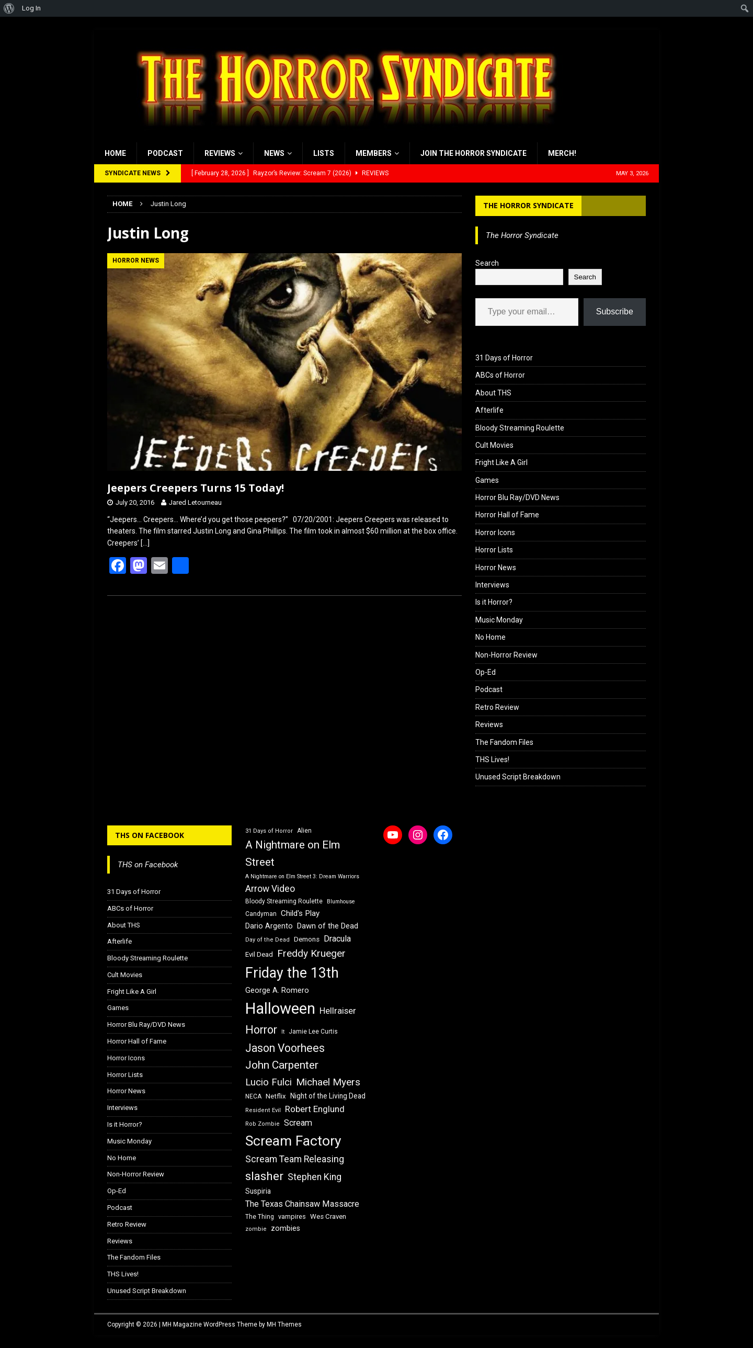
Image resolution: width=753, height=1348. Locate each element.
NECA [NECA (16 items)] (253, 1096)
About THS (493, 393)
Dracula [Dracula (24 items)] (337, 939)
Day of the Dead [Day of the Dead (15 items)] (267, 939)
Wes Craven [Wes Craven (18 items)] (328, 1216)
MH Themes (284, 1324)
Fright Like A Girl (501, 462)
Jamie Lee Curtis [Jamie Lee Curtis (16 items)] (313, 1031)
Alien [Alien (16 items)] (304, 830)
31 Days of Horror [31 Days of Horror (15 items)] (269, 831)
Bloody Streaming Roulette (519, 428)
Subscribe (614, 311)
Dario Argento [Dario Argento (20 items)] (269, 926)
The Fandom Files (504, 742)
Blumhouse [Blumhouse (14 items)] (341, 901)
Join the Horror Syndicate (473, 153)
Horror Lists (494, 550)
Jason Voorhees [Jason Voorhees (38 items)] (285, 1048)
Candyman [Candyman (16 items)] (261, 913)
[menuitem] (9, 8)
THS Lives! (492, 759)
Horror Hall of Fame (507, 515)
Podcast (165, 153)
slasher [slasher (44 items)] (264, 1176)
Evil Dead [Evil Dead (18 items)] (259, 954)
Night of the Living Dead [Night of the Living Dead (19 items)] (328, 1096)
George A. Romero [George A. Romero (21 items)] (277, 990)
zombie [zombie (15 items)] (256, 1229)
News (274, 153)
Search (487, 263)
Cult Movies (494, 445)
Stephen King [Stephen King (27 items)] (314, 1177)
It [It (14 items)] (282, 1031)
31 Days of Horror (504, 358)
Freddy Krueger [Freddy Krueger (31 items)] (311, 953)
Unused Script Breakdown (518, 777)
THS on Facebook (149, 835)
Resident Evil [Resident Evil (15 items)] (263, 1110)
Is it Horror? (493, 602)
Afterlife (489, 410)
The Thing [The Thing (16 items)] (259, 1216)
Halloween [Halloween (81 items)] (280, 1008)
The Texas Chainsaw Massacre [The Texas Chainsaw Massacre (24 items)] (302, 1204)
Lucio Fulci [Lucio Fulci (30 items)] (268, 1082)
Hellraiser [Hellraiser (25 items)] (338, 1011)
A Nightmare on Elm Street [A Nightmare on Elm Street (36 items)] (292, 853)
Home (115, 153)
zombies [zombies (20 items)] (285, 1228)
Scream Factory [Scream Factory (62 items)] (293, 1140)
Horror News (495, 567)
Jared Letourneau (195, 502)
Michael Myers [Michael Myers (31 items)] (328, 1082)
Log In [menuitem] (31, 8)
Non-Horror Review (506, 655)
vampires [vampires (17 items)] (292, 1216)
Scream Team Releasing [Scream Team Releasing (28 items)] (294, 1158)
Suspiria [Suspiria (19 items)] (258, 1191)
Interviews (492, 585)
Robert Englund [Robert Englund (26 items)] (315, 1109)
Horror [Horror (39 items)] (261, 1029)
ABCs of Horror (500, 375)
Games (487, 480)
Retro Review (497, 707)
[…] (145, 543)
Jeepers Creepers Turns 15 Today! (195, 488)
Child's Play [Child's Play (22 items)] (300, 913)
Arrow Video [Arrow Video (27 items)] (270, 888)
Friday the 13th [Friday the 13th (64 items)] (292, 973)
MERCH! (562, 153)
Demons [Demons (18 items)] (307, 939)
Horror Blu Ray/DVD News (517, 497)
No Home (490, 637)
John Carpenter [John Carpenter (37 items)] (281, 1065)
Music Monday (499, 620)
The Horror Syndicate (528, 205)
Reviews (219, 153)
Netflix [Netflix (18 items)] (276, 1096)
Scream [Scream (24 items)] (298, 1123)
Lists (323, 153)
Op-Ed (485, 672)
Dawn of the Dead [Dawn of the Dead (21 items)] (327, 926)
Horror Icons (495, 532)
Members (374, 153)
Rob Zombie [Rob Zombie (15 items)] (262, 1123)
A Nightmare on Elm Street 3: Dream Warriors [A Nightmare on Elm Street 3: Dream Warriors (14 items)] (302, 876)
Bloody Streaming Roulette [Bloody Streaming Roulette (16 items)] (284, 901)
